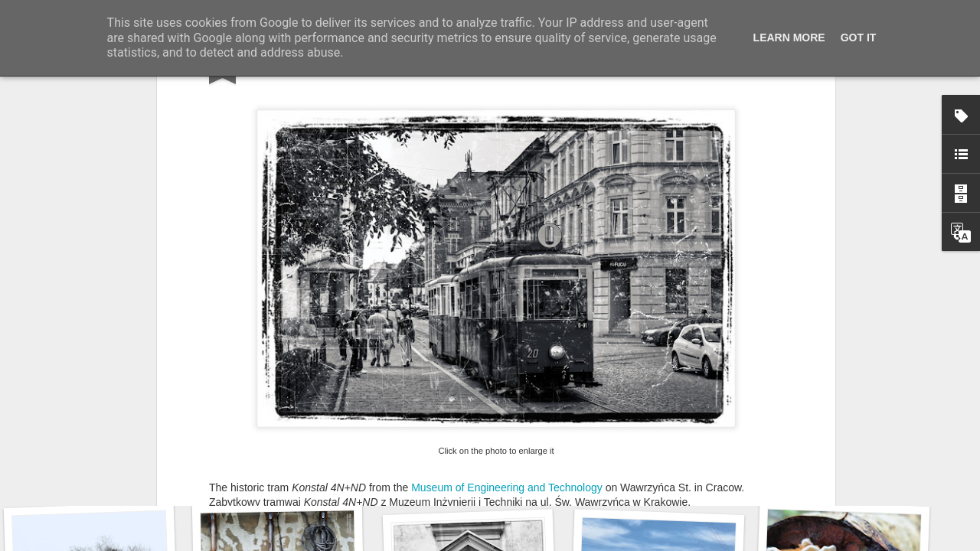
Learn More (789, 37)
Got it (859, 37)
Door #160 (657, 471)
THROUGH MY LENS (279, 353)
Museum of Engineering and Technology (507, 294)
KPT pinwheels (839, 479)
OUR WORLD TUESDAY (402, 353)
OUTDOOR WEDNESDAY (536, 353)
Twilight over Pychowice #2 (108, 471)
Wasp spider (288, 480)
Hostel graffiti (467, 473)
